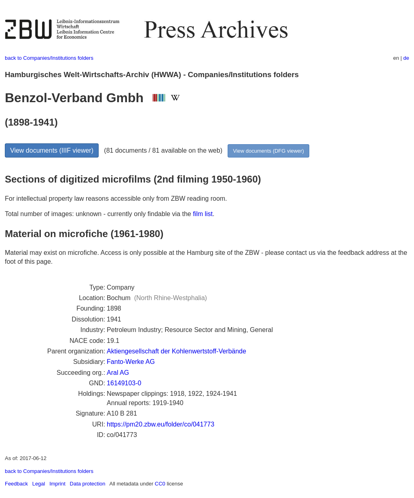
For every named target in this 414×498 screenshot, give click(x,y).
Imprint (57, 484)
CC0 (160, 484)
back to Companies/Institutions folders (49, 58)
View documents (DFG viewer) (268, 151)
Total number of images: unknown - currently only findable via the (99, 213)
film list (203, 213)
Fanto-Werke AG (131, 361)
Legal (38, 484)
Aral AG (118, 372)
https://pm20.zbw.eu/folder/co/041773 (160, 424)
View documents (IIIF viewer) (51, 150)
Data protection (88, 484)
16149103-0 (124, 383)
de (406, 58)
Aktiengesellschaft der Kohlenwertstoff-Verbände (176, 351)
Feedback (16, 484)
